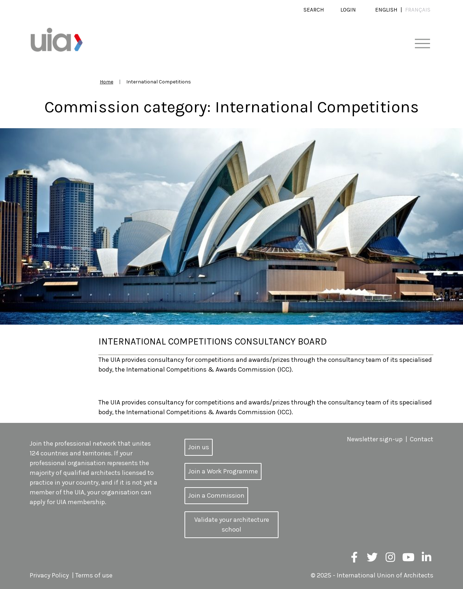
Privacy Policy (49, 575)
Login (348, 10)
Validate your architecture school (231, 524)
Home (106, 82)
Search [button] (313, 10)
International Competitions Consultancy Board (212, 341)
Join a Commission (216, 495)
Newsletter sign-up (375, 439)
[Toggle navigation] (422, 44)
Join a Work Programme (223, 471)
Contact (421, 439)
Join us (198, 447)
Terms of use (93, 575)
